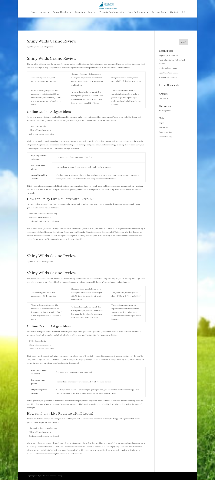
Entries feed (164, 127)
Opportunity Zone (84, 25)
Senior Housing (60, 25)
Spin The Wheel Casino (169, 73)
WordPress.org (165, 137)
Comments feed (165, 132)
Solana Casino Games (168, 77)
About (43, 25)
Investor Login (159, 25)
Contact (174, 25)
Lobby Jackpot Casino (168, 68)
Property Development (110, 25)
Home (34, 25)
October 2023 (164, 98)
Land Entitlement (137, 25)
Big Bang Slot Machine (168, 55)
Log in (161, 123)
